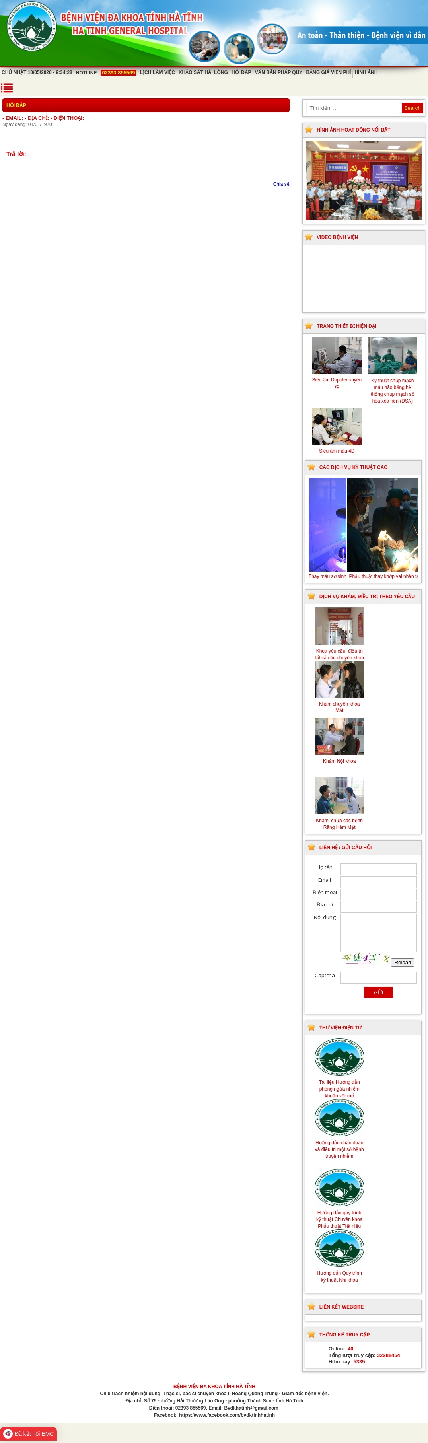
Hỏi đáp (241, 72)
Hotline (106, 73)
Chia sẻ (281, 184)
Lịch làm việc (157, 72)
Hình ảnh (365, 72)
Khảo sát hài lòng (203, 72)
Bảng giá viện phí (328, 72)
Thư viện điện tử (340, 1028)
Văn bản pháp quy (279, 72)
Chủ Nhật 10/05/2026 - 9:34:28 (37, 72)
